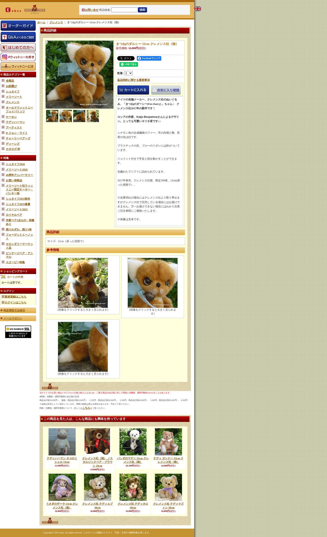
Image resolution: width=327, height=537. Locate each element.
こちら (86, 407)
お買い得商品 (14, 180)
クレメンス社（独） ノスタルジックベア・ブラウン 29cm (97, 462)
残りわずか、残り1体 (19, 229)
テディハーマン (15, 122)
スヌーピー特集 (15, 262)
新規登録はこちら (15, 296)
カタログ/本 (13, 149)
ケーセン (11, 116)
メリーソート (14, 96)
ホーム (41, 22)
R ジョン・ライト (17, 133)
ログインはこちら (15, 302)
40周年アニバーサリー (19, 175)
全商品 (10, 80)
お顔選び (11, 86)
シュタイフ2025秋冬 (18, 198)
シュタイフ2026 (15, 164)
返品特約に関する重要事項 (133, 80)
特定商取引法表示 (14, 310)
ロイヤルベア (14, 214)
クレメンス (12, 102)
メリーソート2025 (17, 209)
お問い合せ (91, 10)
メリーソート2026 (17, 169)
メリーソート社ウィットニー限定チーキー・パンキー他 (19, 189)
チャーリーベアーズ (18, 138)
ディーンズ (12, 143)
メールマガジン (12, 318)
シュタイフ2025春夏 (18, 204)
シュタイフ (12, 91)
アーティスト (14, 127)
